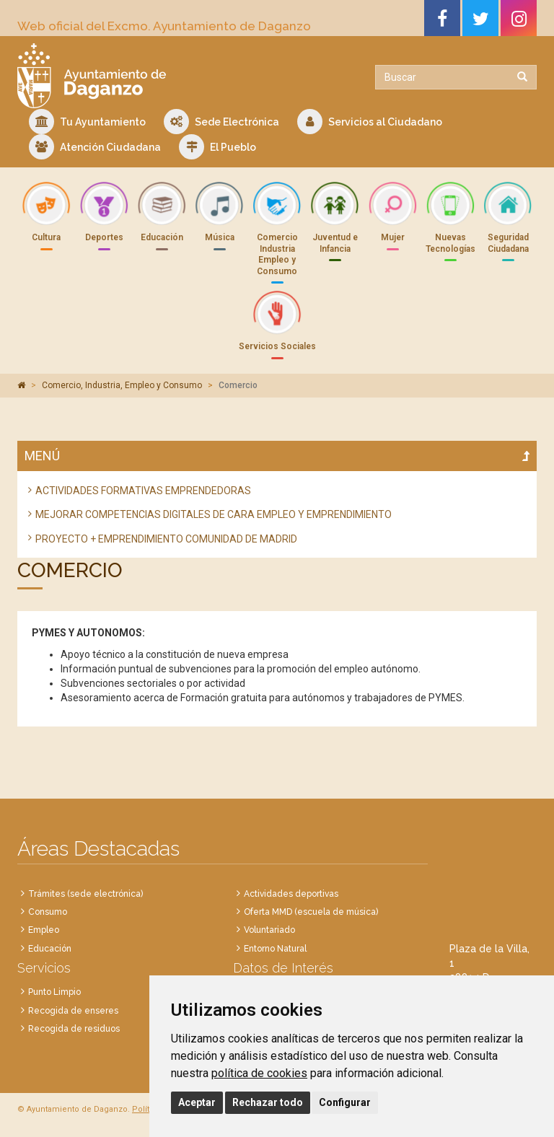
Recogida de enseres (73, 1011)
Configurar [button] (345, 1102)
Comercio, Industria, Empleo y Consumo (122, 385)
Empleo (43, 930)
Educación (49, 949)
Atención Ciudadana (95, 146)
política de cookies (259, 1073)
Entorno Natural (275, 949)
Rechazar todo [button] (267, 1102)
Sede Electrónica (221, 121)
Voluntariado (269, 930)
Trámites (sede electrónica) (85, 894)
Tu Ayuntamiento (87, 121)
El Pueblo (217, 146)
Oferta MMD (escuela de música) (311, 912)
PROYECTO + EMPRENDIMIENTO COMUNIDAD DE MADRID (166, 539)
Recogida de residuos (74, 1029)
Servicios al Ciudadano (369, 121)
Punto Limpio (54, 992)
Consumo (47, 912)
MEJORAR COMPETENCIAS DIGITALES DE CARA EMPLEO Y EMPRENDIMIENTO (213, 514)
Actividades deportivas (291, 894)
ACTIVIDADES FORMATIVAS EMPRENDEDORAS (143, 490)
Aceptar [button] (197, 1102)
